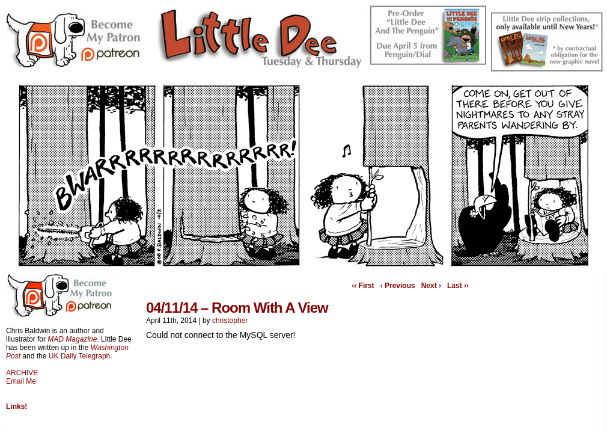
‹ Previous (397, 285)
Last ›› (458, 285)
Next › (431, 285)
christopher (230, 320)
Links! (16, 406)
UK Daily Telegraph (80, 356)
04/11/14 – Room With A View (237, 307)
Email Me (21, 381)
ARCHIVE (22, 373)
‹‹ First (363, 285)
